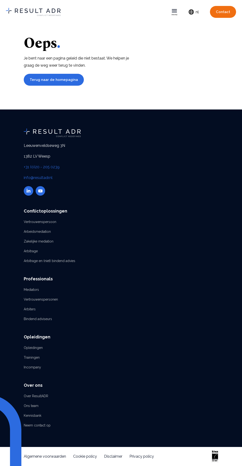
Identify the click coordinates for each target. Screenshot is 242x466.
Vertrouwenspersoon (40, 222)
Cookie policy (85, 456)
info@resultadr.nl (38, 177)
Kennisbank (32, 415)
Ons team (31, 406)
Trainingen (32, 357)
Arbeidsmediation (37, 231)
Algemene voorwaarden (45, 456)
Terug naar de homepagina (54, 80)
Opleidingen (33, 348)
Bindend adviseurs (38, 319)
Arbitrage (31, 251)
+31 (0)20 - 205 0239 (42, 167)
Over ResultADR (36, 396)
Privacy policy (141, 456)
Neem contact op (37, 425)
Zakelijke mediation (38, 241)
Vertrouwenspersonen (41, 299)
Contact (223, 12)
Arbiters (30, 309)
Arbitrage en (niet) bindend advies (49, 261)
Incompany (32, 367)
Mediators (31, 290)
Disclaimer (113, 456)
